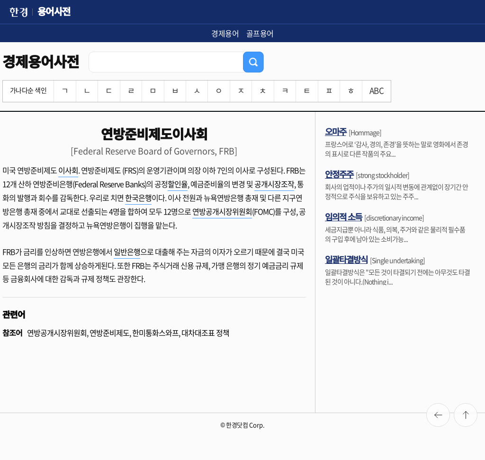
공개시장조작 (274, 183)
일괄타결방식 (346, 259)
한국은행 (138, 197)
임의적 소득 (343, 216)
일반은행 (127, 251)
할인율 (178, 183)
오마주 (335, 131)
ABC (376, 90)
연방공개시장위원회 (222, 211)
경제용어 (225, 33)
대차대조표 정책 (205, 332)
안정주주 (339, 174)
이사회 (68, 170)
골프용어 (260, 33)
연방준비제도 (109, 332)
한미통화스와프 (155, 332)
